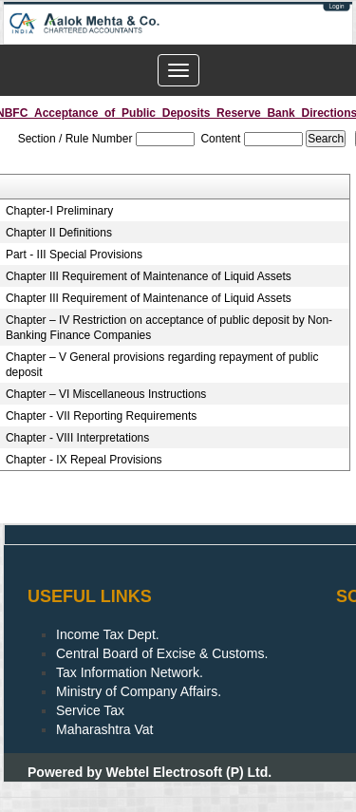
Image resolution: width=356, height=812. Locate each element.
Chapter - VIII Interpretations (77, 437)
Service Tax (90, 710)
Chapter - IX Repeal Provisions (84, 459)
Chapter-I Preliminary (59, 210)
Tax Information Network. (129, 672)
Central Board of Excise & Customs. (162, 653)
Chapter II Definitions (59, 232)
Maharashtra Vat (104, 729)
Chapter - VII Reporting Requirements (101, 416)
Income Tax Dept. (107, 634)
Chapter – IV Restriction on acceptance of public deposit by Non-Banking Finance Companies (169, 327)
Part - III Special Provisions (74, 254)
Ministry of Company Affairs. (138, 691)
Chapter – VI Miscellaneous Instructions (106, 394)
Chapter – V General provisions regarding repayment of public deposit (162, 364)
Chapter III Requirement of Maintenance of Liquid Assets (148, 276)
